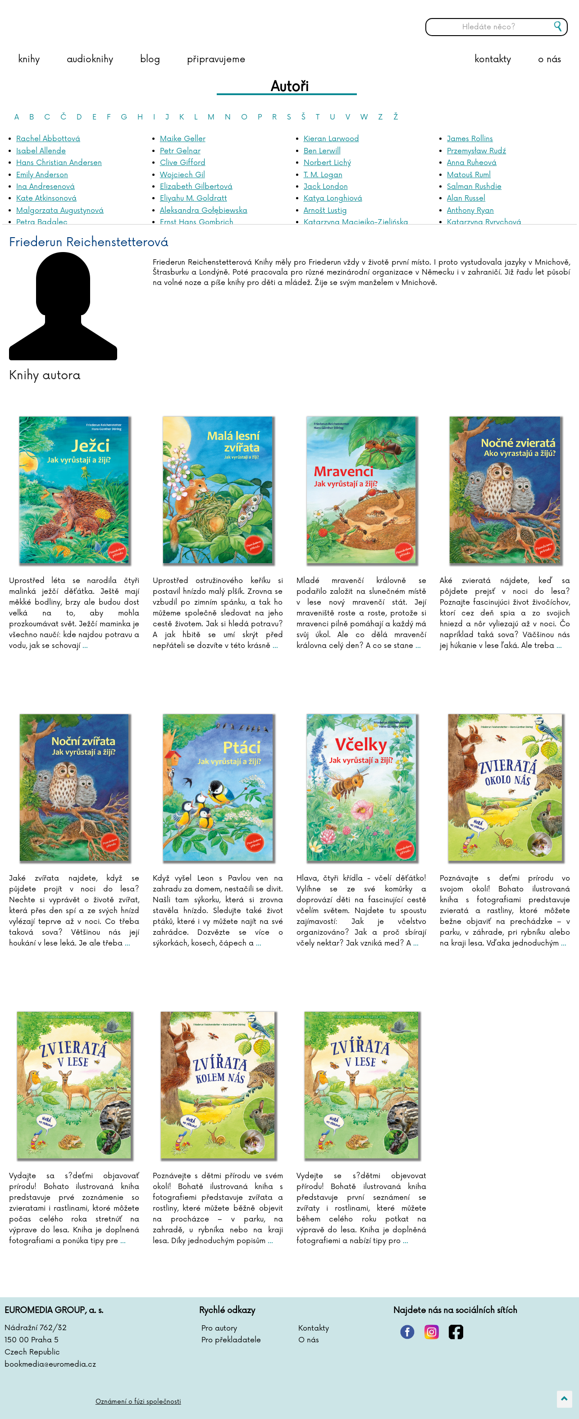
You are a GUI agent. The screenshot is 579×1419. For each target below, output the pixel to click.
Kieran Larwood (331, 138)
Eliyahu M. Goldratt (193, 198)
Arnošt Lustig (325, 210)
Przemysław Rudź (476, 151)
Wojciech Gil (182, 174)
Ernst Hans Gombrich (196, 222)
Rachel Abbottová (48, 138)
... (84, 645)
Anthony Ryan (470, 210)
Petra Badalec (42, 222)
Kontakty (313, 1328)
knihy (29, 59)
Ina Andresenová (45, 186)
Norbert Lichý (327, 162)
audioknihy (90, 59)
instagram (431, 1332)
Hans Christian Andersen (59, 162)
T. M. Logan (323, 174)
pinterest (407, 1332)
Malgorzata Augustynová (60, 210)
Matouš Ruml (469, 174)
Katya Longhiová (333, 198)
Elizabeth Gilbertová (196, 186)
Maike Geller (182, 138)
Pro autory (219, 1328)
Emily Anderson (42, 174)
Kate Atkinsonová (46, 198)
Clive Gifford (182, 162)
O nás (308, 1340)
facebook (456, 1332)
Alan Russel (466, 198)
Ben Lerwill (322, 151)
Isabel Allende (41, 151)
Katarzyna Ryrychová (484, 222)
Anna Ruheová (472, 162)
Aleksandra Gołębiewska (203, 210)
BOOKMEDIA (97, 20)
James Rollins (470, 138)
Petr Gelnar (180, 151)
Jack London (326, 186)
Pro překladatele (231, 1340)
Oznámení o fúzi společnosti (139, 1401)
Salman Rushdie (474, 186)
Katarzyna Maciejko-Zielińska (356, 222)
